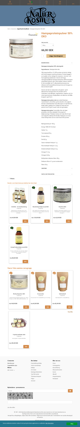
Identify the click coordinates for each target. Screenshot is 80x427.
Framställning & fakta (36, 363)
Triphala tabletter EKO (19, 334)
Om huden (33, 369)
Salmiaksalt (62, 294)
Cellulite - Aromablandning (19, 206)
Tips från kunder (35, 374)
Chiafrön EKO (62, 206)
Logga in (10, 3)
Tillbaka (11, 178)
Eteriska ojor (11, 363)
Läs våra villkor (11, 407)
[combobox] (11, 370)
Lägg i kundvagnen (56, 56)
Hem (9, 29)
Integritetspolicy (57, 376)
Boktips (33, 367)
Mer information (50, 423)
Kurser (54, 372)
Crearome (13, 29)
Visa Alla (70, 312)
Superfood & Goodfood (23, 29)
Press (54, 363)
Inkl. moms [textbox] (10, 370)
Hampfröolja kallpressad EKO (19, 247)
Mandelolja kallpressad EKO (41, 206)
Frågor (32, 378)
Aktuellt (54, 374)
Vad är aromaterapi (36, 365)
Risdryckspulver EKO (19, 294)
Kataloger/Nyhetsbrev (36, 372)
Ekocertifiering (56, 367)
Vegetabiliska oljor (12, 365)
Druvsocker (40, 294)
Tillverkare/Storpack (36, 376)
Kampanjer (55, 378)
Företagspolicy (56, 365)
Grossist (33, 380)
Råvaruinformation (57, 369)
